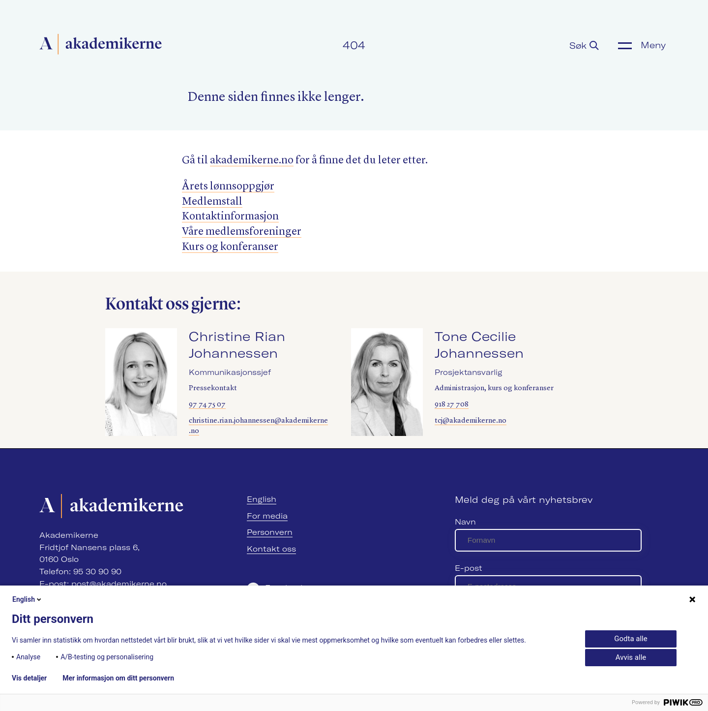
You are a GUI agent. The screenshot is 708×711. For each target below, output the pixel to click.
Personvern (270, 532)
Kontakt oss (271, 549)
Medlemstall (212, 201)
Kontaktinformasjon (230, 216)
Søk (584, 45)
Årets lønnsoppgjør (228, 186)
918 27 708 (452, 404)
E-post (468, 568)
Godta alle (630, 638)
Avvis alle (631, 657)
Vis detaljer (29, 678)
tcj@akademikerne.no (470, 421)
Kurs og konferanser (230, 247)
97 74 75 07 (207, 404)
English (261, 499)
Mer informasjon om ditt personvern (118, 678)
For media (267, 516)
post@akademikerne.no (119, 583)
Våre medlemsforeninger (241, 231)
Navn (465, 521)
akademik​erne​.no (252, 160)
